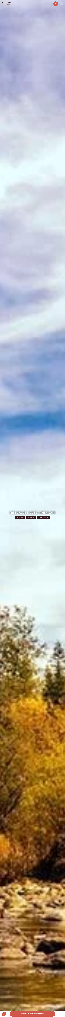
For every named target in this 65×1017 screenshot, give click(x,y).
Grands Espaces (43, 517)
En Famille (31, 517)
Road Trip (20, 517)
